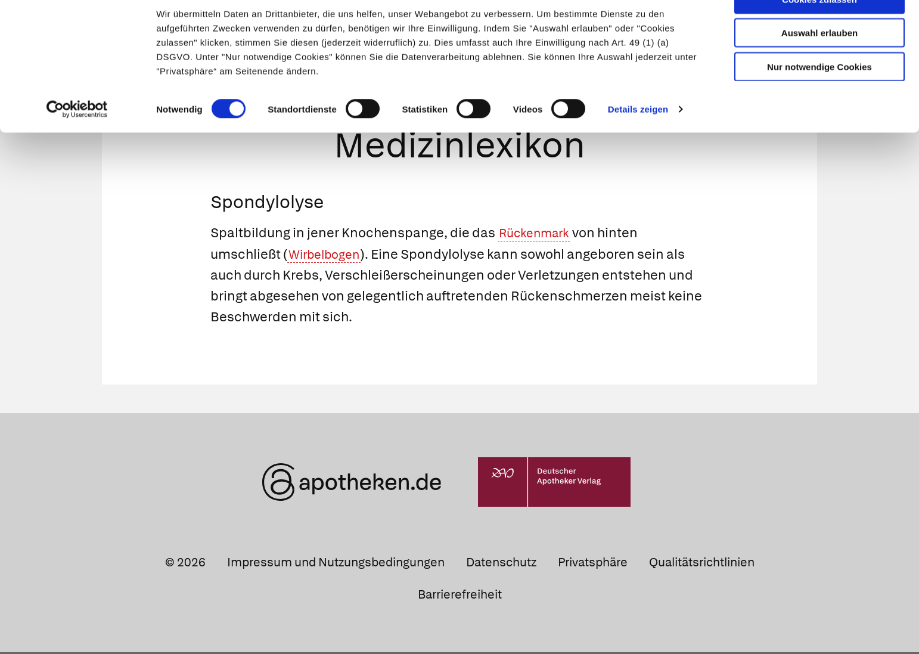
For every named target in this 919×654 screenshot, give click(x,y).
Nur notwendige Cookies (819, 96)
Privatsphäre (593, 564)
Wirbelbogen (328, 256)
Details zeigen (638, 139)
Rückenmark (538, 235)
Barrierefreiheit (460, 596)
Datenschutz (501, 564)
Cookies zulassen (819, 29)
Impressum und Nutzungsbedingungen (336, 564)
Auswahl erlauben (819, 63)
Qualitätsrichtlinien (702, 564)
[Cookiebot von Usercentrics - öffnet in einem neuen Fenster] (77, 139)
